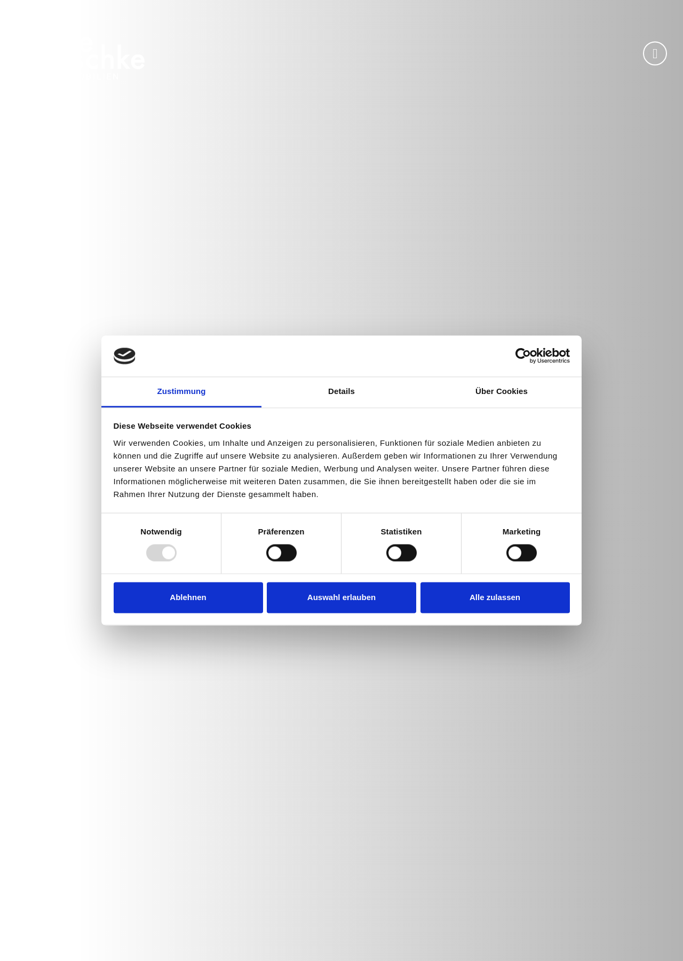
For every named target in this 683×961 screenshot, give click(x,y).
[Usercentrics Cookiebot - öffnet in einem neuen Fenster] (523, 356)
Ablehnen (188, 597)
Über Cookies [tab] (501, 391)
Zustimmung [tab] (181, 391)
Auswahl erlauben (341, 597)
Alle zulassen (495, 597)
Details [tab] (341, 391)
